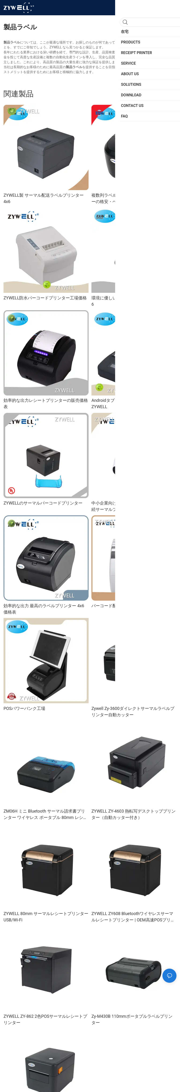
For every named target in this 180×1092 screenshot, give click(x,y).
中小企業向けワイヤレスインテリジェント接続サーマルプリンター (133, 506)
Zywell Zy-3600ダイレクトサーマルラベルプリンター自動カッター (132, 711)
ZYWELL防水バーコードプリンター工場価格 (45, 297)
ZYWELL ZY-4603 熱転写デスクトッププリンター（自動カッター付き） (133, 814)
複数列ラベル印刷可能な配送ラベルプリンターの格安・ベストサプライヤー (133, 198)
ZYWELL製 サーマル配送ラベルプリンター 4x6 (44, 198)
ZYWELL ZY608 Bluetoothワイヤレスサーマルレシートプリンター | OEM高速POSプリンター (133, 917)
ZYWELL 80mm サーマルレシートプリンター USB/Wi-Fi (46, 916)
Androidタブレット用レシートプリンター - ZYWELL (131, 403)
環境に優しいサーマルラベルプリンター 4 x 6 (132, 301)
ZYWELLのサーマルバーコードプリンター (43, 503)
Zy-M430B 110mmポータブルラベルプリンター (131, 1019)
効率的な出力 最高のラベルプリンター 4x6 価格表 (44, 608)
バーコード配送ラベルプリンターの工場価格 (133, 605)
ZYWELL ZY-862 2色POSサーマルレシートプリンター (45, 1019)
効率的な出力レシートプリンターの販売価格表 (46, 403)
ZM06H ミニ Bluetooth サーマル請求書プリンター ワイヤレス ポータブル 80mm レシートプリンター (45, 815)
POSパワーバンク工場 (24, 708)
